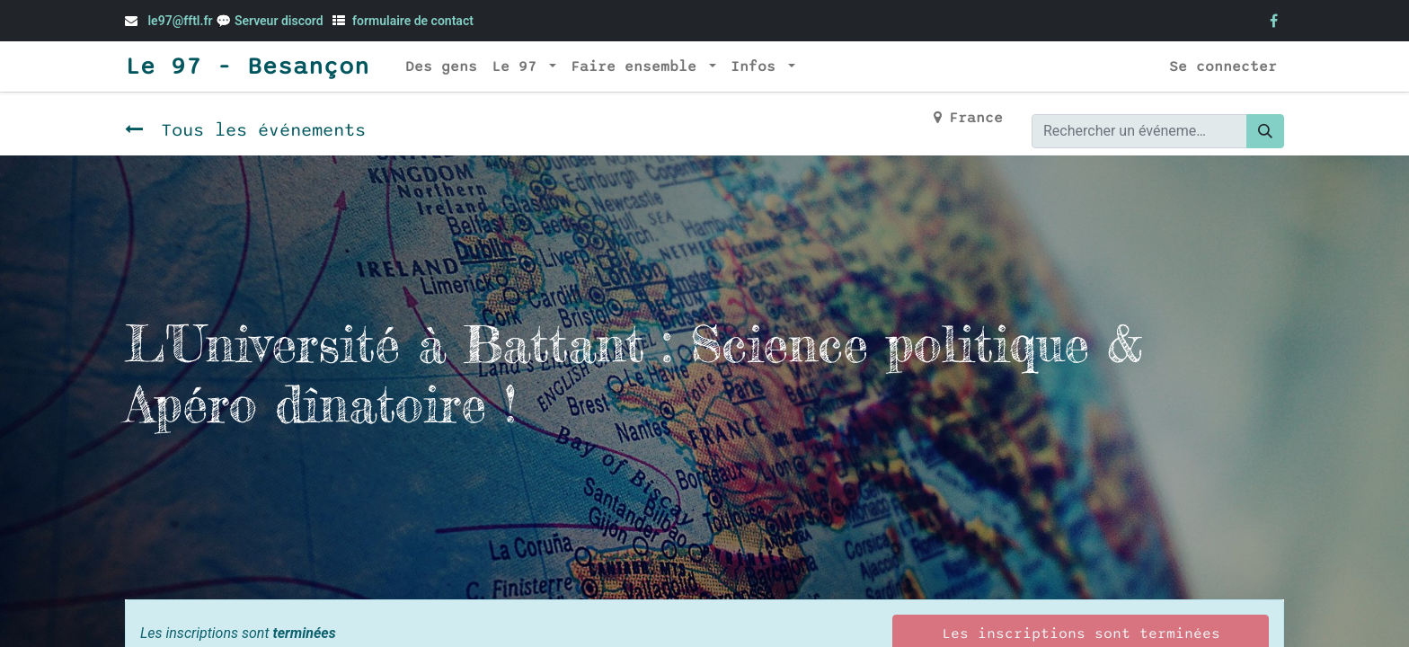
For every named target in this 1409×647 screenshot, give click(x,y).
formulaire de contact (413, 20)
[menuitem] (441, 66)
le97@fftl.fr (179, 20)
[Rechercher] (1265, 131)
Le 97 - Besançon (247, 66)
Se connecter (1223, 66)
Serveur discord (280, 20)
